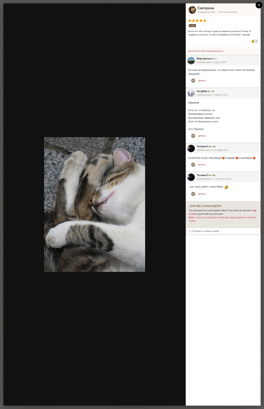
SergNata (202, 91)
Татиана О (202, 146)
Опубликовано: (211, 62)
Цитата (202, 80)
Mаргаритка (204, 58)
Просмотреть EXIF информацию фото (205, 51)
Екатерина (205, 8)
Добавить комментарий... (204, 231)
